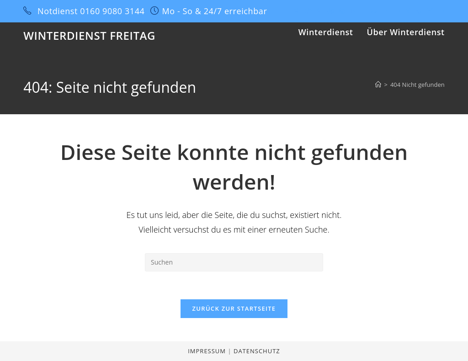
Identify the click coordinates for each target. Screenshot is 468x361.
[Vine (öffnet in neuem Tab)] (397, 11)
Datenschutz (257, 351)
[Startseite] (378, 84)
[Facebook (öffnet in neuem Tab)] (308, 11)
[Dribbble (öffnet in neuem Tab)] (330, 11)
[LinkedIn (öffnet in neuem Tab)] (352, 11)
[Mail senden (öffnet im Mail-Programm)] (430, 11)
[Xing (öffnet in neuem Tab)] (408, 11)
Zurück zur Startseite (234, 308)
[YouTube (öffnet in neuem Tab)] (385, 11)
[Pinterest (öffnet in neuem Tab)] (319, 11)
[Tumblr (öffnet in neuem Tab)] (363, 11)
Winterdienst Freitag (89, 35)
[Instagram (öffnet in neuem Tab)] (341, 11)
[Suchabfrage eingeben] (234, 262)
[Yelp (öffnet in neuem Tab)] (418, 11)
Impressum (208, 351)
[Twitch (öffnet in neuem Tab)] (440, 11)
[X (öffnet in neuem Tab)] (296, 11)
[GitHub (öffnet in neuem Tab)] (373, 11)
